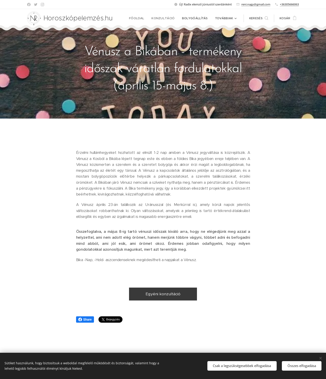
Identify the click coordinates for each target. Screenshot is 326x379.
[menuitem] (139, 18)
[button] (259, 18)
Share (85, 319)
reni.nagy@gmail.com (255, 4)
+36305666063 (289, 4)
